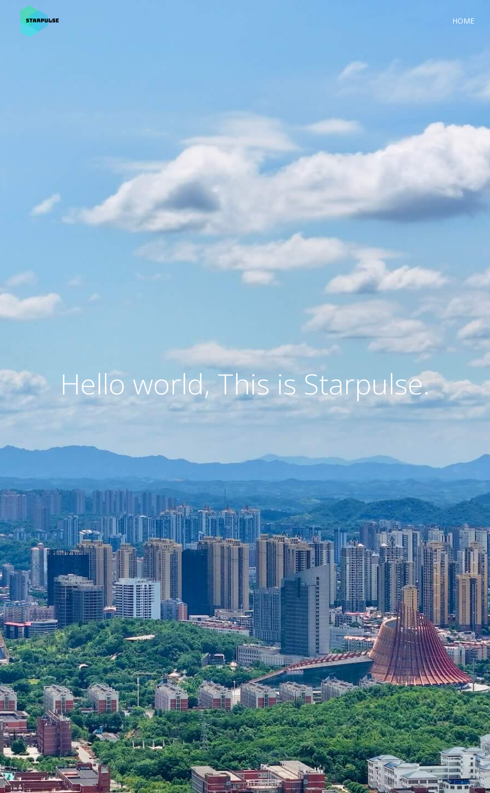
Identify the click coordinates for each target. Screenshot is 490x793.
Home (463, 21)
